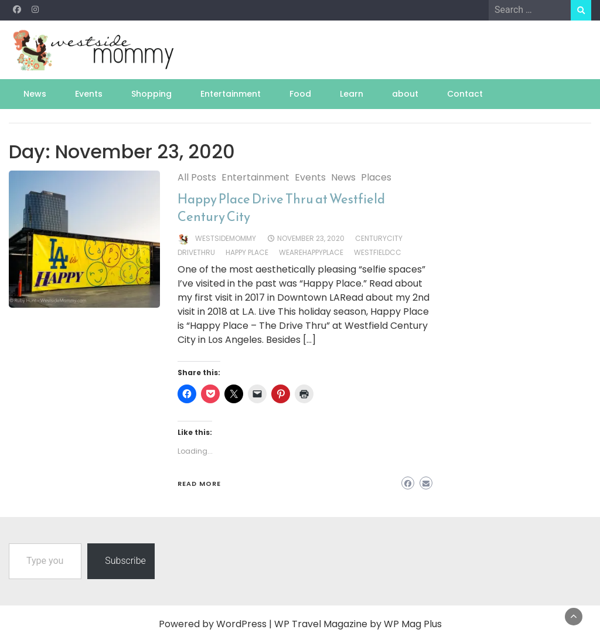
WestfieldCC (377, 252)
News (34, 94)
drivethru (196, 252)
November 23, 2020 (311, 238)
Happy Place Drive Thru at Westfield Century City (281, 207)
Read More (199, 483)
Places (376, 177)
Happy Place (247, 252)
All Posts (197, 177)
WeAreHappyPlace (311, 252)
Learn (351, 94)
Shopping (151, 94)
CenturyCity (379, 238)
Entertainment (230, 94)
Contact (465, 94)
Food (300, 94)
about (405, 94)
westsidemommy (225, 238)
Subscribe (125, 560)
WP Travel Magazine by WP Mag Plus (358, 624)
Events (89, 94)
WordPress (241, 624)
